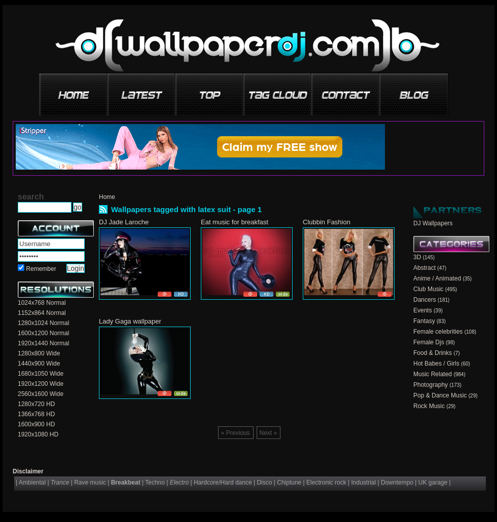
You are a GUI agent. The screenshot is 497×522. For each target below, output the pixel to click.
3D (417, 257)
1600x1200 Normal (43, 333)
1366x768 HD (36, 414)
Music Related (432, 374)
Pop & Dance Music (440, 395)
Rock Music (429, 406)
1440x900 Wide (39, 363)
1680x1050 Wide (40, 373)
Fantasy (424, 321)
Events (422, 310)
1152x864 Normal (42, 312)
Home (107, 196)
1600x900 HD (36, 424)
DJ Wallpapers (433, 223)
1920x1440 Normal (43, 343)
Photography (430, 384)
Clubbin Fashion (326, 222)
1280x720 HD (36, 404)
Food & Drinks (432, 352)
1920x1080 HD (38, 434)
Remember (41, 268)
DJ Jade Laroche (124, 222)
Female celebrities (438, 331)
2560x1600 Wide (40, 393)
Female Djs (428, 342)
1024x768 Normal (42, 302)
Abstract (424, 267)
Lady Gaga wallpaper (130, 321)
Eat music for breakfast (234, 222)
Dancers (424, 299)
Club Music (428, 289)
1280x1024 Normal (43, 323)
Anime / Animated (437, 278)
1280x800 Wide (39, 353)
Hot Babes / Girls (436, 363)
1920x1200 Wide (40, 383)
